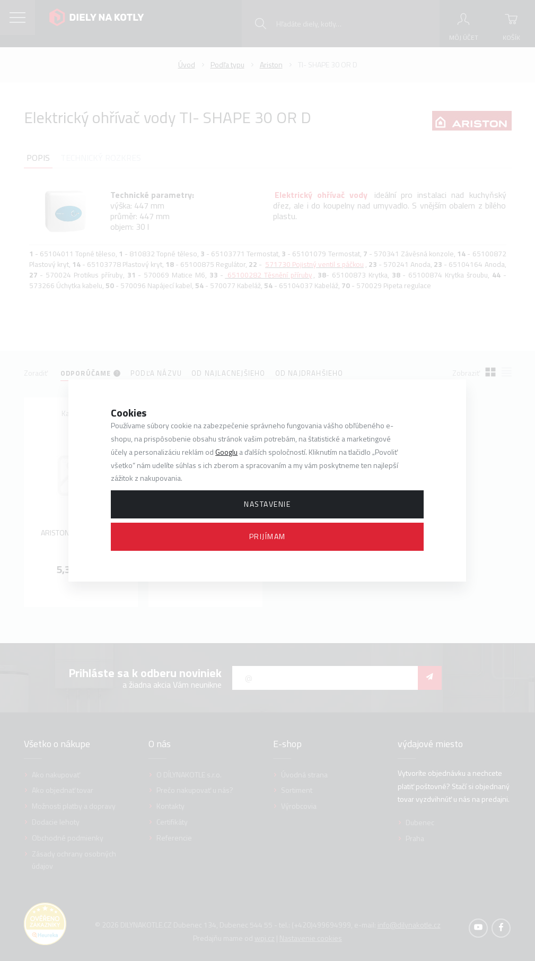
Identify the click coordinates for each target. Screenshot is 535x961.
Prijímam (267, 536)
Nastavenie (267, 503)
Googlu (226, 451)
